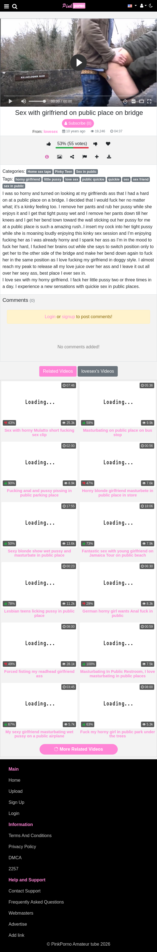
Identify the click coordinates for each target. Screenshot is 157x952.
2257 (14, 868)
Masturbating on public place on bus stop (117, 432)
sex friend (141, 179)
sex (126, 179)
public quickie (93, 179)
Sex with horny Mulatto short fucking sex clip (39, 432)
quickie (113, 179)
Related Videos (58, 371)
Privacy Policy (22, 846)
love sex (71, 179)
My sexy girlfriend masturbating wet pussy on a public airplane (40, 734)
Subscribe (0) (77, 123)
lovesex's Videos (97, 371)
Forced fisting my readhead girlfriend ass (39, 673)
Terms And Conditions (30, 835)
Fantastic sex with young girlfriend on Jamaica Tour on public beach (117, 553)
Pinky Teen (63, 172)
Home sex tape (39, 172)
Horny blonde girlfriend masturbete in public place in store (117, 492)
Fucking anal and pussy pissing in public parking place (39, 492)
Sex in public (86, 172)
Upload (16, 791)
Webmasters (21, 913)
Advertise (18, 924)
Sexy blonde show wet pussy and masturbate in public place (39, 553)
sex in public (14, 186)
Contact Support (25, 891)
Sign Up (16, 802)
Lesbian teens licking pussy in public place (39, 613)
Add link (16, 935)
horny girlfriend (27, 179)
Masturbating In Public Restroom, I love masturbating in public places (117, 673)
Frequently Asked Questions (36, 902)
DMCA (15, 857)
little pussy (52, 179)
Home (14, 780)
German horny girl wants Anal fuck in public (117, 613)
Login (14, 813)
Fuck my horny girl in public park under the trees (117, 734)
